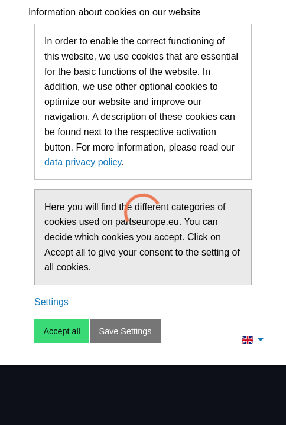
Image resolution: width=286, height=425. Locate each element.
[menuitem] (250, 339)
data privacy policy (82, 162)
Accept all (61, 331)
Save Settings (125, 331)
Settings (51, 302)
